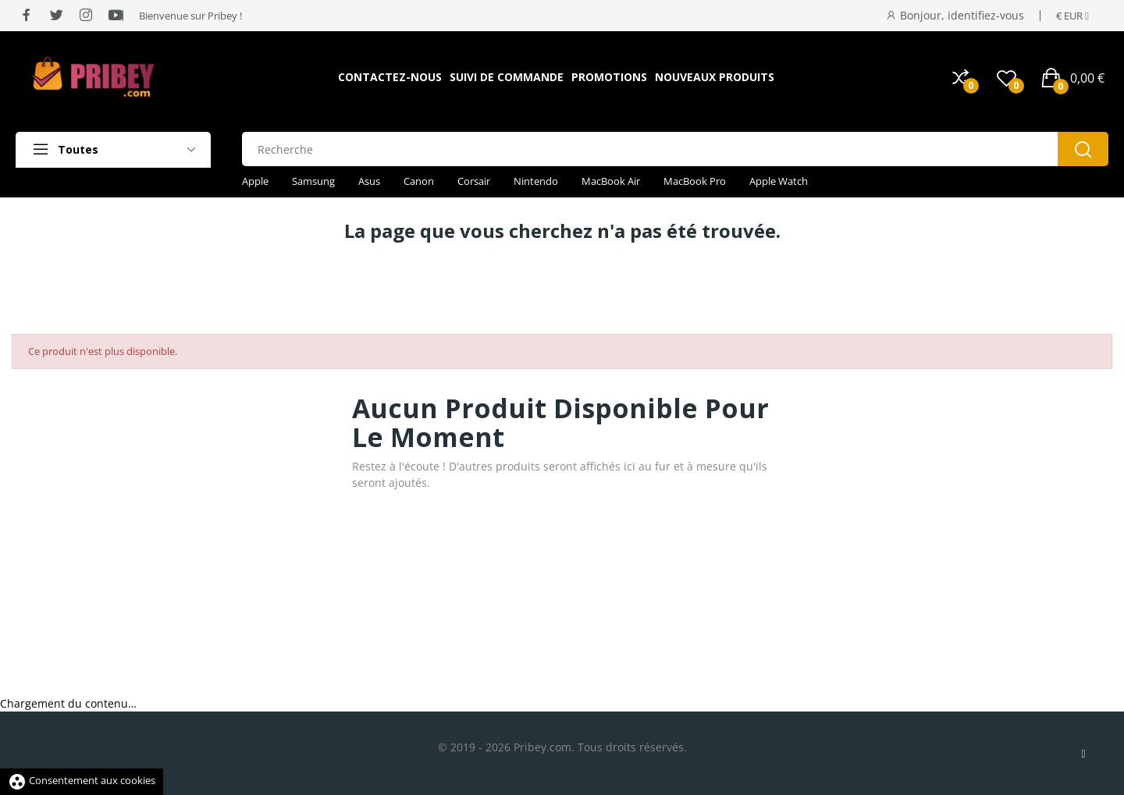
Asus (369, 181)
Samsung (313, 181)
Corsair (473, 181)
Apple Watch (778, 181)
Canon (419, 181)
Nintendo (536, 181)
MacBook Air (611, 181)
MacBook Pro (694, 181)
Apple (255, 181)
